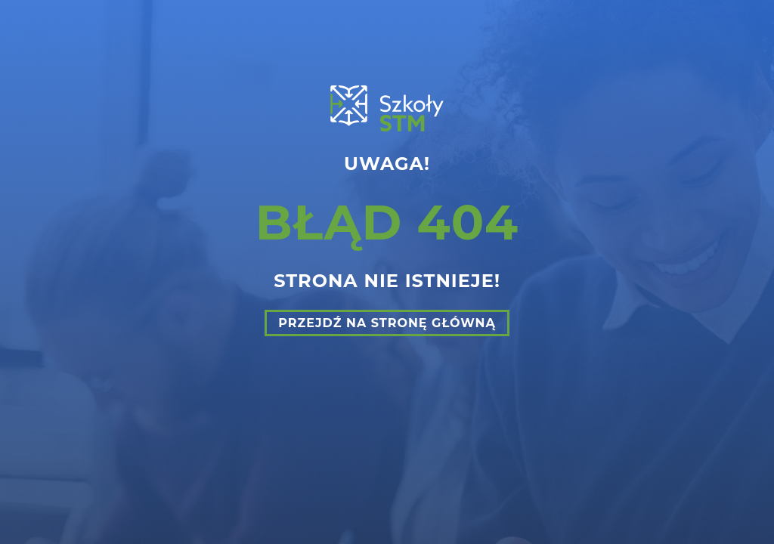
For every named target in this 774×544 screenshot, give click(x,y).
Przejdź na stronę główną (387, 323)
